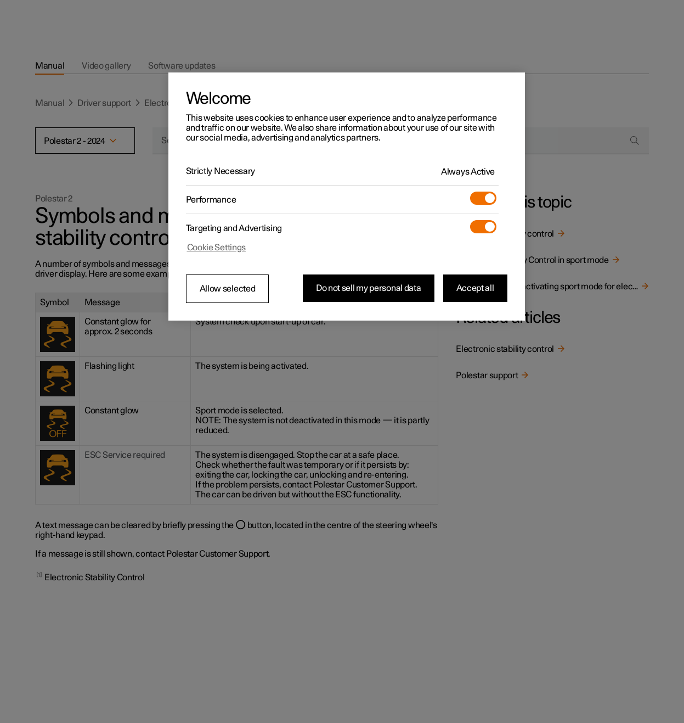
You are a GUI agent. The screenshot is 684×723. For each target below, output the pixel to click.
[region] (346, 196)
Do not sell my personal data (368, 288)
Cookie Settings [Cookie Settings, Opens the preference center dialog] (216, 247)
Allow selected (228, 288)
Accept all (475, 288)
